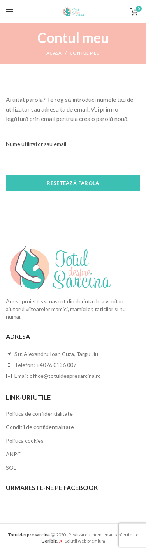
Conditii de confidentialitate (40, 427)
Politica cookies (25, 440)
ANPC (13, 454)
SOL (11, 467)
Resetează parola (73, 183)
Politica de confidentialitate (39, 413)
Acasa (54, 52)
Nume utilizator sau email (36, 144)
